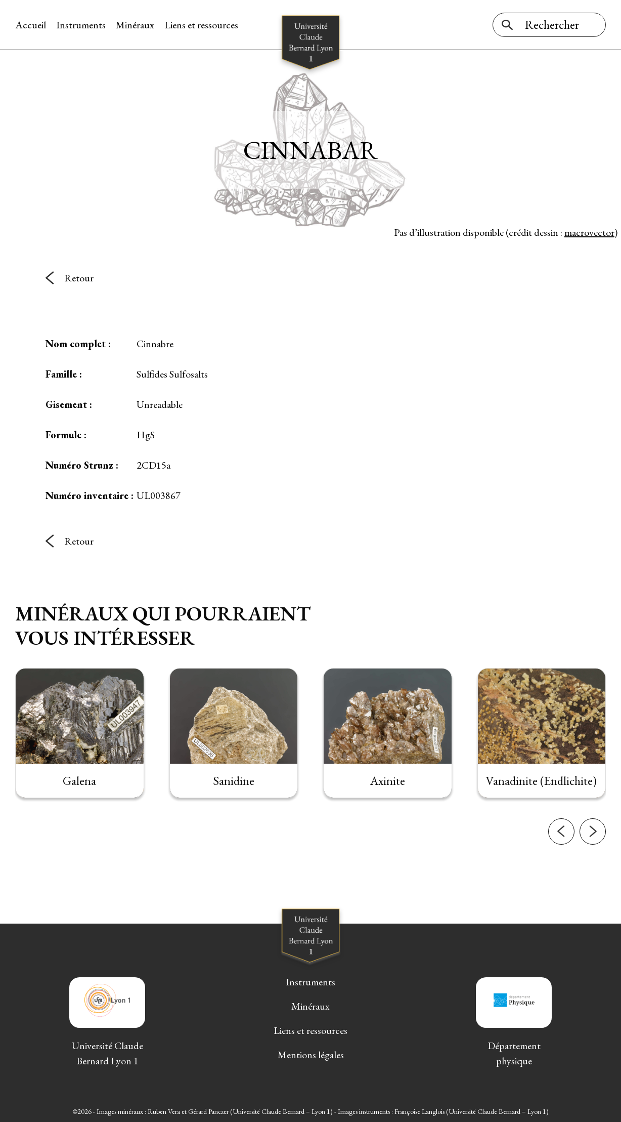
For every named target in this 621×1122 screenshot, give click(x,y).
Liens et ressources (201, 24)
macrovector (589, 232)
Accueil (30, 24)
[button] (561, 859)
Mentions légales (311, 1054)
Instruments (81, 24)
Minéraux (135, 24)
